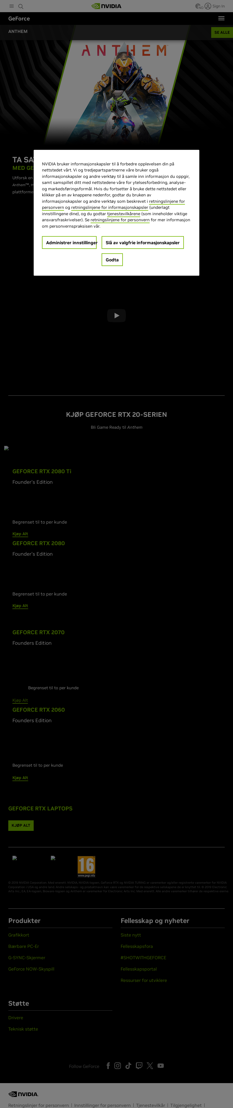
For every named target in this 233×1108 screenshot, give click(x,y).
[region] (116, 213)
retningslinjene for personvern (120, 219)
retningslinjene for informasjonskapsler (109, 207)
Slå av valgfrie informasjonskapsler (143, 242)
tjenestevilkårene (123, 213)
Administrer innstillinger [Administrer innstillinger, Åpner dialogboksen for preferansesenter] (71, 242)
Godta (112, 259)
